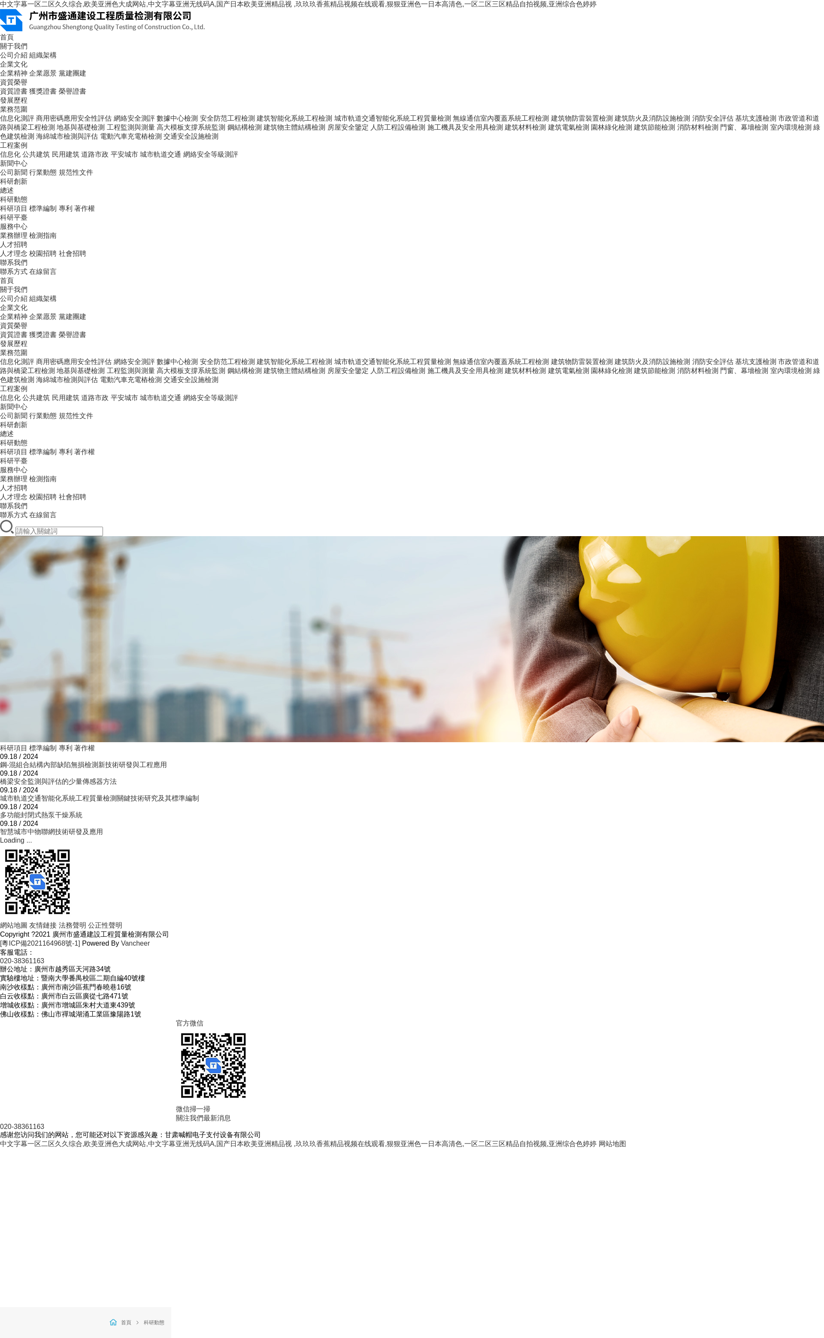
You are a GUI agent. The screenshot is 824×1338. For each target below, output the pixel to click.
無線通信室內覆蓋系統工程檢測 (501, 118)
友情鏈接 (43, 925)
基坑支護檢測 (755, 118)
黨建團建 (72, 73)
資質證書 (13, 91)
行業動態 (43, 172)
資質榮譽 (13, 82)
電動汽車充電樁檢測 (131, 136)
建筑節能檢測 (654, 127)
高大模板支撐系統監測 (191, 127)
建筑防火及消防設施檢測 (652, 118)
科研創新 (13, 181)
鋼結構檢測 (244, 127)
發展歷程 (13, 100)
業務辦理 (13, 235)
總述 (7, 190)
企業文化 (13, 64)
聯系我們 (13, 262)
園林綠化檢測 (611, 127)
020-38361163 (22, 961)
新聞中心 (13, 163)
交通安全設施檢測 (191, 136)
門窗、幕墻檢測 (744, 370)
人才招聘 (13, 244)
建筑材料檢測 (525, 127)
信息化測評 (17, 118)
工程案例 (13, 145)
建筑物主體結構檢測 (294, 127)
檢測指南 (43, 235)
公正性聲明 (105, 925)
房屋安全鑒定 (348, 127)
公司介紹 (13, 55)
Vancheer (135, 943)
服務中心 (13, 226)
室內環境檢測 (791, 127)
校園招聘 (43, 253)
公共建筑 (36, 154)
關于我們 (13, 46)
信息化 (10, 154)
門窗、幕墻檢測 (744, 127)
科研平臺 (13, 217)
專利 (66, 208)
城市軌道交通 (160, 154)
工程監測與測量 (131, 127)
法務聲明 (72, 925)
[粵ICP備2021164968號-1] (40, 943)
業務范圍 (13, 109)
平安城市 (124, 154)
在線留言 (43, 271)
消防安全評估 (712, 118)
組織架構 (43, 55)
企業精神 (13, 73)
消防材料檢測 (697, 127)
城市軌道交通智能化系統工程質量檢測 (392, 118)
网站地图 (612, 1143)
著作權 (84, 208)
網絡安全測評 (134, 118)
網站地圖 (13, 925)
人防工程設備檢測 (397, 127)
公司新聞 (13, 172)
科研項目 (13, 208)
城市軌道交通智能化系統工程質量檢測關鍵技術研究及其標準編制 (99, 798)
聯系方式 (13, 271)
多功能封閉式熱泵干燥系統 (41, 815)
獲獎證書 (43, 91)
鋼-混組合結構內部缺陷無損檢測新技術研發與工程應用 (83, 764)
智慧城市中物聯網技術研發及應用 (51, 831)
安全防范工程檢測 (227, 118)
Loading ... (16, 840)
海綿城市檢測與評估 (67, 136)
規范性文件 (76, 172)
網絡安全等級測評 (210, 154)
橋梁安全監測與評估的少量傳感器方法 (58, 781)
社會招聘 (72, 253)
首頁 (7, 37)
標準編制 (43, 208)
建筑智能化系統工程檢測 (294, 118)
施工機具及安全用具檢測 (465, 127)
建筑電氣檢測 (568, 127)
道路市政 (95, 154)
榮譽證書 (72, 91)
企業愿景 (43, 73)
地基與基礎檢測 (81, 127)
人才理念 (13, 253)
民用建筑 (65, 154)
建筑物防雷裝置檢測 (582, 118)
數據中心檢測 (177, 118)
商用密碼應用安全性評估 (74, 118)
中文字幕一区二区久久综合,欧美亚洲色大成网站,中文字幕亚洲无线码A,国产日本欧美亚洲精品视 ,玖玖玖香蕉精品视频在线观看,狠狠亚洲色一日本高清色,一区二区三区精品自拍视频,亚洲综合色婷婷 (298, 4)
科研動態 (13, 199)
